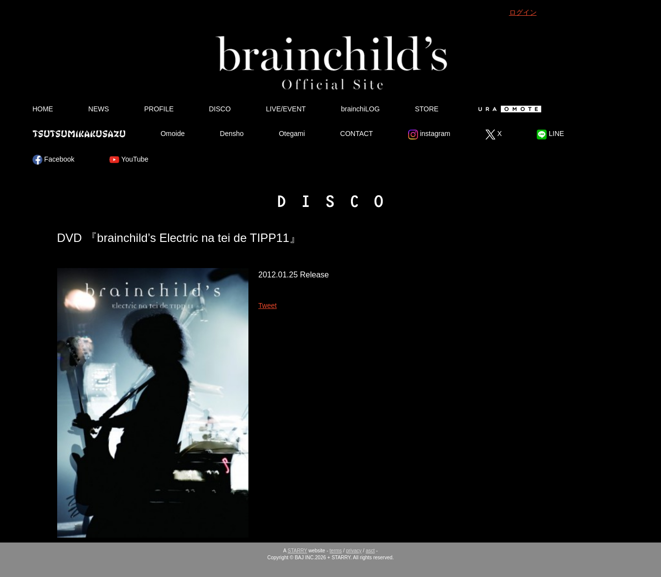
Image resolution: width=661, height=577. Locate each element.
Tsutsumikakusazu (79, 133)
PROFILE (159, 109)
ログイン (523, 12)
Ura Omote (507, 109)
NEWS (98, 109)
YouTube (128, 160)
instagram (429, 134)
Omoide (173, 133)
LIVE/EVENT (286, 109)
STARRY (297, 550)
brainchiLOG (360, 109)
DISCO (220, 109)
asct (370, 550)
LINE (550, 134)
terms (336, 550)
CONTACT (356, 133)
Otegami (292, 133)
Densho (232, 133)
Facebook (53, 160)
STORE (427, 109)
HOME (43, 109)
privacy (354, 550)
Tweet (267, 305)
